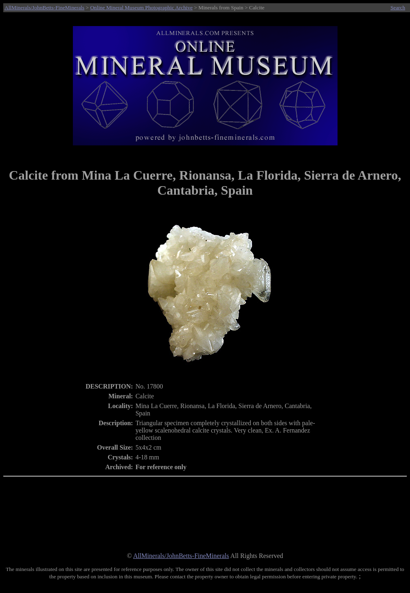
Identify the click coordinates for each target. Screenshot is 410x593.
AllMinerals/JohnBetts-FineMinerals (44, 7)
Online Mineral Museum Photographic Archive (141, 7)
